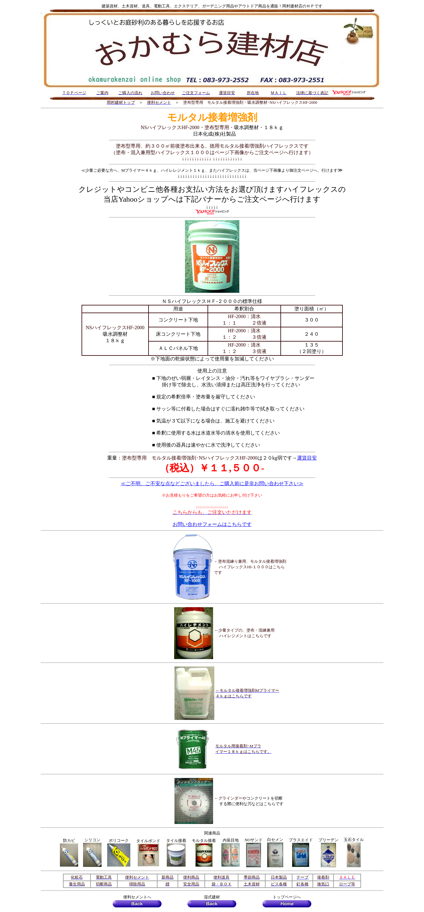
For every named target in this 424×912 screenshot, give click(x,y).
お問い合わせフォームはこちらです (212, 524)
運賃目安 (307, 457)
